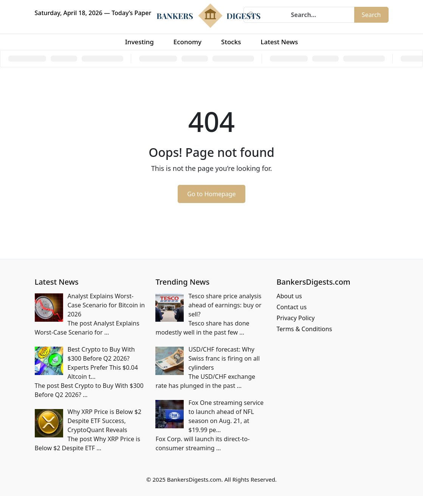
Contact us (291, 307)
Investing (139, 41)
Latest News (279, 41)
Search (371, 15)
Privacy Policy (295, 318)
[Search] (307, 15)
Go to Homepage (211, 194)
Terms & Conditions (304, 329)
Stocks (231, 41)
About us (289, 296)
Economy (187, 41)
